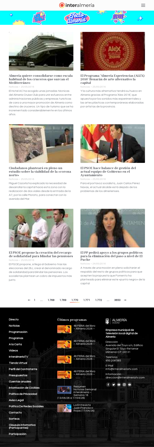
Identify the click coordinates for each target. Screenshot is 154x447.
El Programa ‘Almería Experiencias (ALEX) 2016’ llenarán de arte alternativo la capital (112, 79)
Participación (17, 434)
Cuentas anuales (20, 381)
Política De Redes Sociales (26, 406)
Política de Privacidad (23, 394)
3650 (117, 300)
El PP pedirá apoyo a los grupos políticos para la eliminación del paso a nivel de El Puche (111, 256)
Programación (18, 332)
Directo (14, 319)
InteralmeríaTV (18, 356)
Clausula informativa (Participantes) (22, 426)
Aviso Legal (16, 400)
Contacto (15, 412)
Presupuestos (18, 375)
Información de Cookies (24, 387)
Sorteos (14, 418)
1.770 (74, 300)
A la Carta (15, 344)
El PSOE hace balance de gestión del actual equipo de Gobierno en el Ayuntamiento (108, 171)
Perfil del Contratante (23, 369)
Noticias (13, 87)
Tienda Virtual (18, 363)
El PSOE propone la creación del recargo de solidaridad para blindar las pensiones (41, 254)
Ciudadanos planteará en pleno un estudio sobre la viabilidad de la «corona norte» (40, 171)
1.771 (86, 300)
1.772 (98, 300)
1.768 (50, 300)
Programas (16, 338)
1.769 (62, 300)
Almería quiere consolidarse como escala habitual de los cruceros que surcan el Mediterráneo (41, 79)
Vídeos (13, 350)
